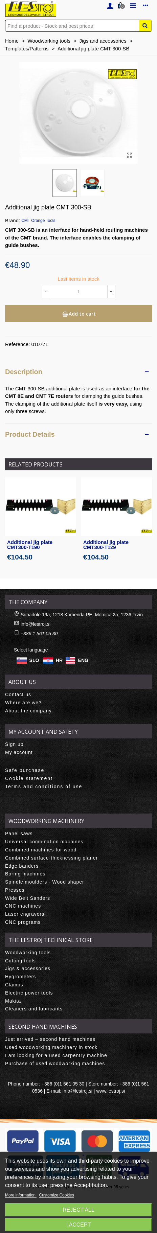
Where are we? (23, 702)
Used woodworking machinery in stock (51, 1047)
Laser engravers (24, 914)
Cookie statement (29, 778)
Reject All (78, 1210)
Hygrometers (20, 976)
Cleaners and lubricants (34, 1008)
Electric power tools (29, 993)
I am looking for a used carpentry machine (56, 1055)
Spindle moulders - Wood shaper (44, 882)
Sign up (14, 744)
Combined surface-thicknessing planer (51, 858)
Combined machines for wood (40, 849)
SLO (34, 660)
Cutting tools (20, 960)
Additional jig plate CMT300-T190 (29, 545)
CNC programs (23, 922)
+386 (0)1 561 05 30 (63, 1084)
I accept (78, 1225)
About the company (28, 710)
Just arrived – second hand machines (50, 1039)
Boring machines (25, 873)
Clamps (14, 984)
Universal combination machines (44, 841)
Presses (15, 890)
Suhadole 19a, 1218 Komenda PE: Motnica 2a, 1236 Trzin (82, 614)
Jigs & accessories (27, 968)
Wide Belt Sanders (27, 898)
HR (59, 660)
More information (21, 1195)
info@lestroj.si (35, 624)
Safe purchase (24, 770)
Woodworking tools (28, 952)
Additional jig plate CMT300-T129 (106, 545)
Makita (13, 1001)
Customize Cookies (56, 1195)
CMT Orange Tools (38, 220)
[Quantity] (79, 291)
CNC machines (23, 906)
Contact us (18, 694)
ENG (83, 660)
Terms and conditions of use (43, 786)
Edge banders (22, 866)
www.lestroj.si (110, 1091)
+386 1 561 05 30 (39, 633)
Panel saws (19, 833)
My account (19, 752)
